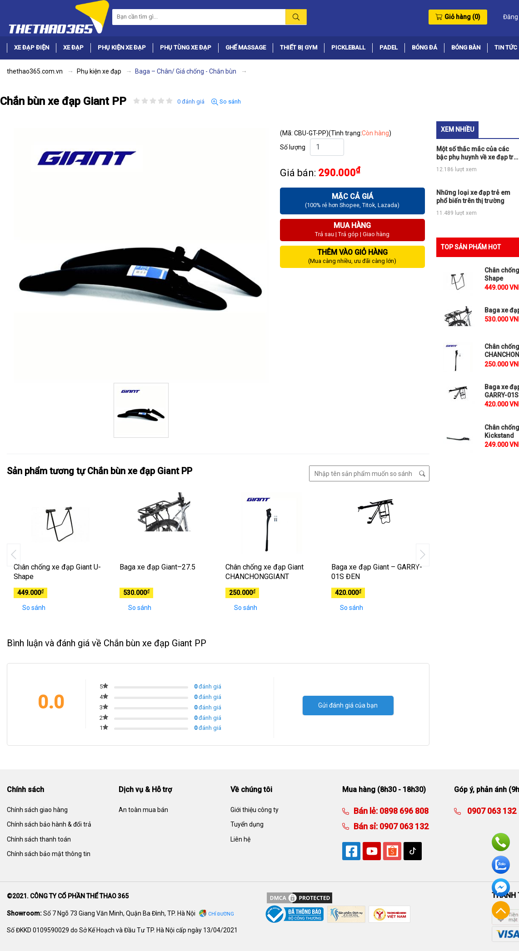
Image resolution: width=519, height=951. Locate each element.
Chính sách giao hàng (37, 809)
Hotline (501, 842)
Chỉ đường (221, 913)
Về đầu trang (501, 910)
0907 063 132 (403, 826)
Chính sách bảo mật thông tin (48, 853)
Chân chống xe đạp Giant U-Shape (57, 572)
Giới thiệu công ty (254, 809)
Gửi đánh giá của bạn (348, 705)
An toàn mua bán (143, 809)
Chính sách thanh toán (39, 839)
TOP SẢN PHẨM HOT (471, 247)
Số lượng (292, 147)
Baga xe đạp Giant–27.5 (157, 567)
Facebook (501, 887)
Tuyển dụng (247, 824)
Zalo (501, 865)
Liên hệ (240, 839)
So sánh (226, 101)
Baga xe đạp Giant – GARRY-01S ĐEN (376, 572)
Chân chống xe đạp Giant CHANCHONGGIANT (264, 572)
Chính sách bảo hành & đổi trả (49, 824)
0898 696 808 (403, 811)
